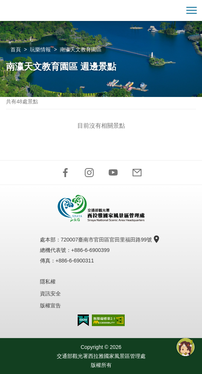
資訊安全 (50, 294)
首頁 (15, 49)
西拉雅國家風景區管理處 (101, 10)
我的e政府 (83, 320)
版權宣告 (50, 305)
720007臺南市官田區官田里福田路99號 (109, 240)
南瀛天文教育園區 (81, 49)
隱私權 (48, 282)
